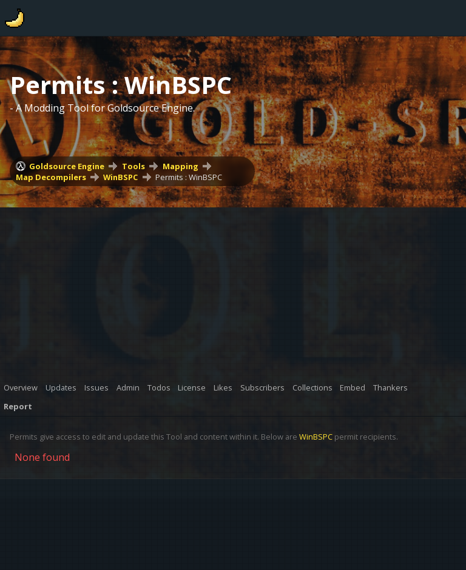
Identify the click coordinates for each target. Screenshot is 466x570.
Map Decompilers (51, 177)
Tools (133, 166)
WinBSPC (120, 177)
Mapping (180, 166)
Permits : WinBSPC (188, 177)
